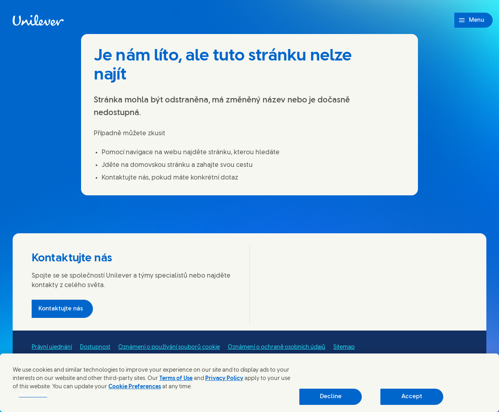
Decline (331, 396)
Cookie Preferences (134, 387)
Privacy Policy (224, 379)
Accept (411, 396)
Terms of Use (176, 379)
